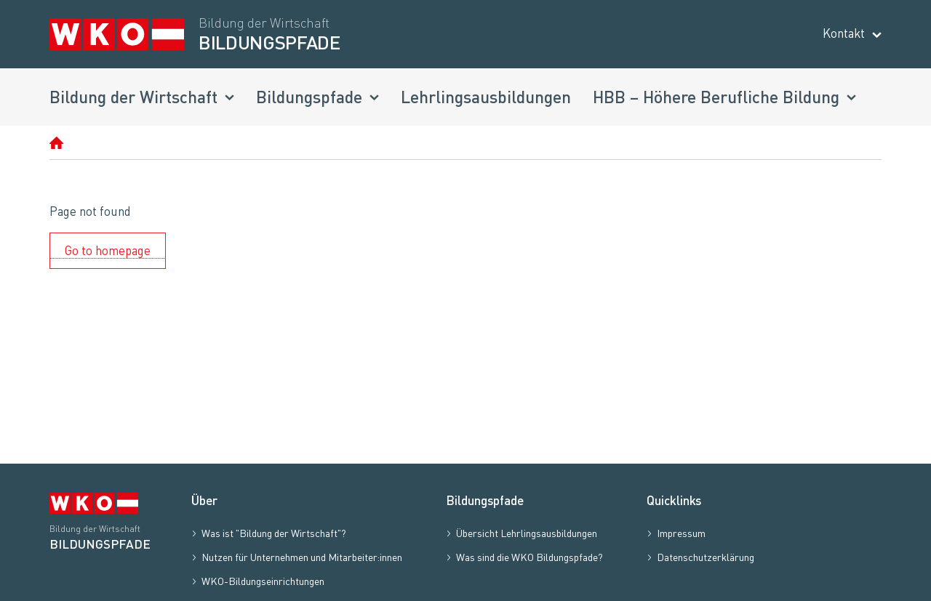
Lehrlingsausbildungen (486, 96)
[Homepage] (56, 142)
